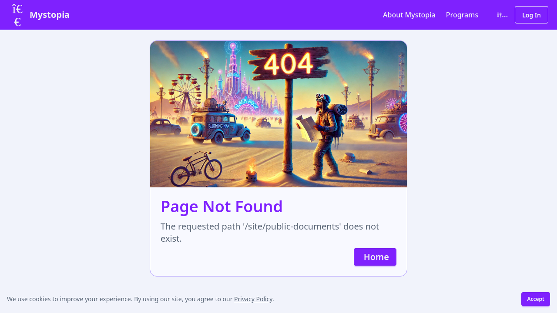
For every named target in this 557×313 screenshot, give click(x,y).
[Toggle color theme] (501, 14)
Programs (462, 15)
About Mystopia (409, 15)
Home (376, 257)
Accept (535, 299)
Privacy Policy (253, 299)
